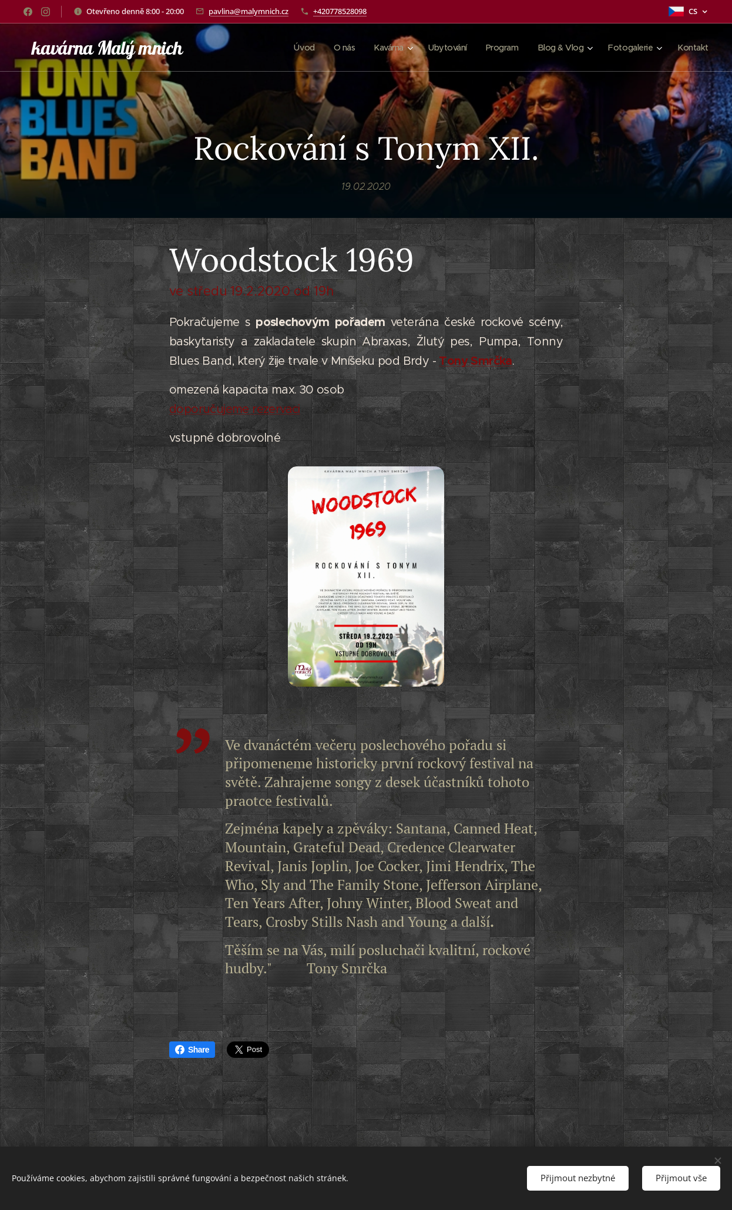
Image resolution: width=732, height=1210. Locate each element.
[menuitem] (291, 47)
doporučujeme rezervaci (234, 408)
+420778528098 (340, 11)
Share (192, 1049)
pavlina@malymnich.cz (248, 11)
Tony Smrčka (475, 360)
